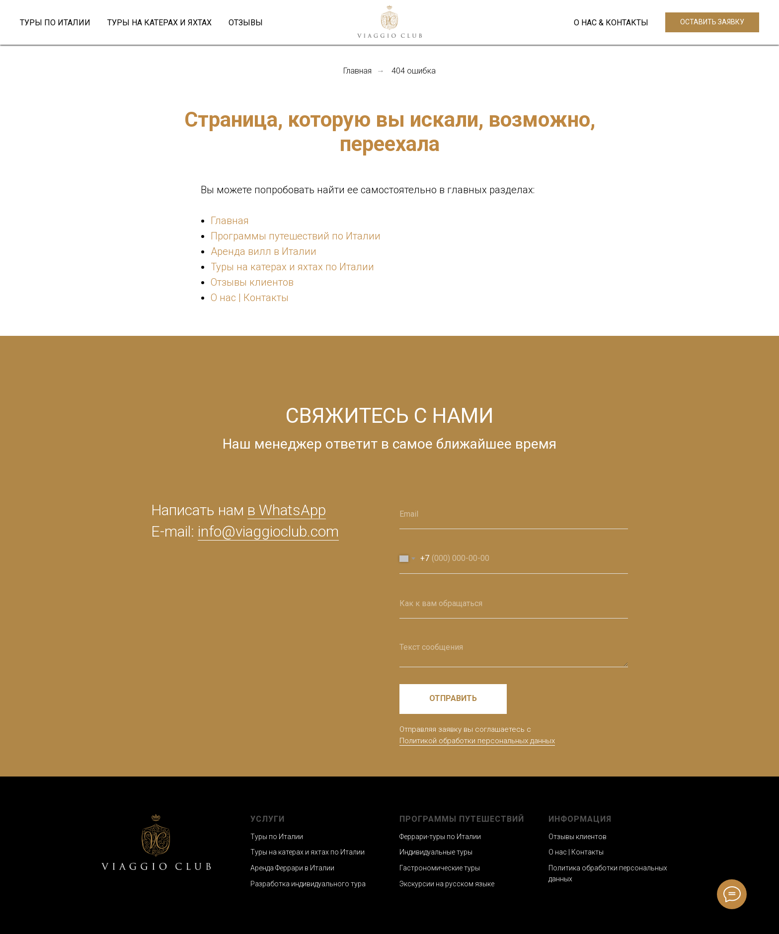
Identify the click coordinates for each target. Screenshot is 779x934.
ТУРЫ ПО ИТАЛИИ (55, 22)
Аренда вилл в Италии (263, 251)
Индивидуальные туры (435, 852)
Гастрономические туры (439, 868)
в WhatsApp (286, 510)
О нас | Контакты (250, 298)
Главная (357, 71)
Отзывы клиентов (252, 282)
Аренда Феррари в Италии (292, 868)
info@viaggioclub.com (268, 531)
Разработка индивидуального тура (308, 884)
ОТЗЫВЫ (246, 22)
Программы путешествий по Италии (296, 236)
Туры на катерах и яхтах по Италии (292, 267)
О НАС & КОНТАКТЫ (611, 22)
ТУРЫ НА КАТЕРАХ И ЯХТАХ (159, 22)
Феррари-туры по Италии (440, 837)
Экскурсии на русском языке (446, 884)
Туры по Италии (276, 837)
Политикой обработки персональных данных (477, 740)
